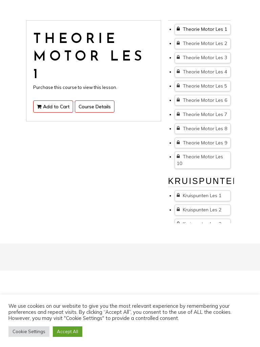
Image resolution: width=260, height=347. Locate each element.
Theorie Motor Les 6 (202, 100)
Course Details (95, 106)
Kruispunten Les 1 (199, 195)
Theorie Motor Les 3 (202, 57)
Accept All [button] (67, 331)
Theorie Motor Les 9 (202, 143)
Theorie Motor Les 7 (202, 114)
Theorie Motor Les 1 (202, 29)
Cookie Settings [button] (29, 331)
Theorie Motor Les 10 (200, 160)
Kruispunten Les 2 (199, 210)
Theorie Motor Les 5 (202, 86)
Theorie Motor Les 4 (202, 72)
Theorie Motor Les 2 (202, 43)
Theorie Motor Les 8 (202, 128)
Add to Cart (53, 106)
